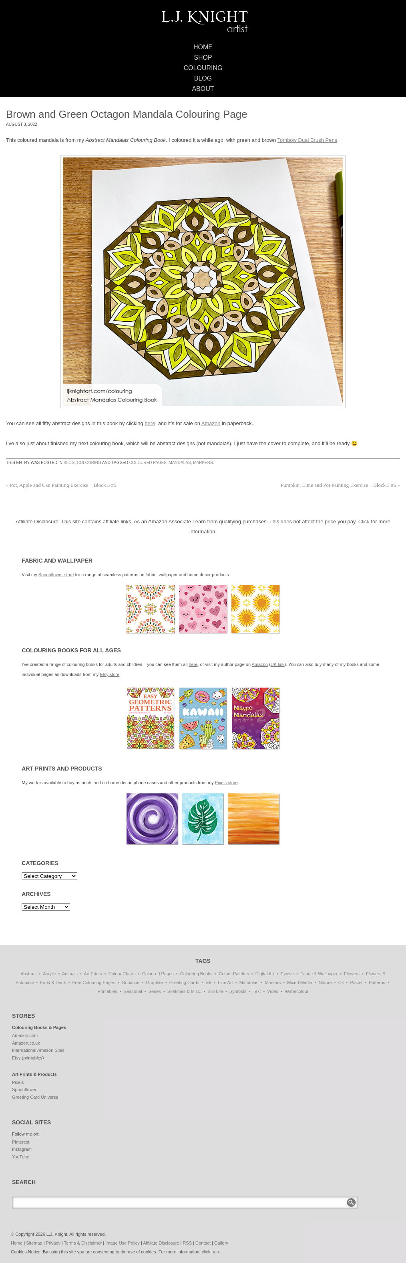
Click (364, 522)
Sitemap (34, 1243)
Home (203, 47)
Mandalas (180, 462)
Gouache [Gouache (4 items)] (131, 982)
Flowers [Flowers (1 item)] (352, 973)
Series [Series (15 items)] (155, 991)
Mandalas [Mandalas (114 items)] (249, 982)
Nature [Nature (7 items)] (325, 982)
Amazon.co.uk (26, 1043)
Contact (203, 1243)
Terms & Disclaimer (83, 1243)
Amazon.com (25, 1035)
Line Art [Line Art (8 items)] (225, 982)
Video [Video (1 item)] (272, 991)
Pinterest (20, 1142)
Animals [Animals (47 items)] (70, 973)
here (150, 423)
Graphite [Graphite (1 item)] (154, 982)
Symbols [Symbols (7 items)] (237, 991)
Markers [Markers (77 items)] (273, 982)
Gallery (221, 1243)
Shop (203, 57)
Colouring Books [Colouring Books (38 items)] (196, 973)
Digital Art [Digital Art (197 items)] (264, 973)
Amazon (211, 423)
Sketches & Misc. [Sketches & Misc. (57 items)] (184, 991)
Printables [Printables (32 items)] (107, 991)
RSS (187, 1243)
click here (211, 1251)
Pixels (18, 1082)
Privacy (53, 1243)
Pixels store (226, 782)
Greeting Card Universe (35, 1097)
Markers (203, 462)
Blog (203, 78)
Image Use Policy (122, 1243)
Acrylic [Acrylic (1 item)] (49, 973)
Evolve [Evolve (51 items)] (287, 973)
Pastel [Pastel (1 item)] (356, 982)
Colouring (203, 68)
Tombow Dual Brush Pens (307, 140)
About (203, 88)
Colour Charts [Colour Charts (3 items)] (122, 973)
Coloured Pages (148, 462)
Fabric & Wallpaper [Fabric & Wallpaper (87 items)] (319, 973)
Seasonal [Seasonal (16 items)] (133, 991)
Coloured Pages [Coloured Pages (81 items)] (158, 973)
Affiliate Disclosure (161, 1243)
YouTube (20, 1156)
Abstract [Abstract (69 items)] (28, 973)
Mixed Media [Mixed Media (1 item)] (299, 982)
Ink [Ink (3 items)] (208, 982)
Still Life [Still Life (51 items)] (215, 991)
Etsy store (109, 674)
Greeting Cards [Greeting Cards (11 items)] (184, 982)
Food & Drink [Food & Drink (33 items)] (53, 982)
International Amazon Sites (38, 1050)
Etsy (16, 1057)
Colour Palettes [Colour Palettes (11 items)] (234, 973)
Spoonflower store (56, 574)
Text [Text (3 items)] (257, 991)
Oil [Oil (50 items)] (341, 982)
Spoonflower (24, 1089)
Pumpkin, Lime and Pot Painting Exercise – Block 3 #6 (340, 485)
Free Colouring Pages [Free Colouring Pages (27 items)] (93, 982)
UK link (278, 664)
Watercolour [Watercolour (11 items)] (296, 991)
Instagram (22, 1149)
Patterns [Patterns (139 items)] (377, 982)
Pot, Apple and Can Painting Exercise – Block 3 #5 (61, 485)
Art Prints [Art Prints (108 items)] (93, 973)
